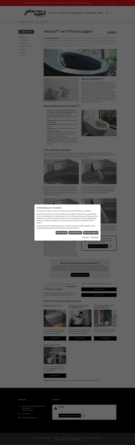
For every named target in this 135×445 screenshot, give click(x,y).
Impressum (85, 237)
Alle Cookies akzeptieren (90, 232)
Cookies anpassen (61, 232)
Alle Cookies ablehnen (75, 232)
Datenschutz (94, 237)
